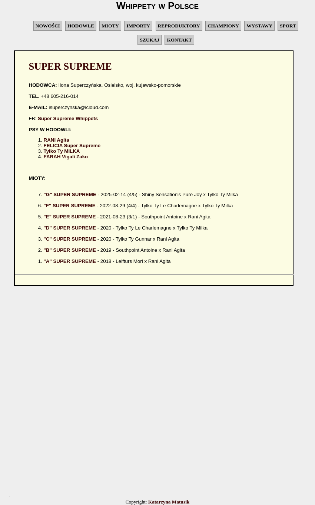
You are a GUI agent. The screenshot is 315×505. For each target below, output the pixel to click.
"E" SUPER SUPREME (70, 217)
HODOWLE (80, 26)
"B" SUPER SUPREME (70, 250)
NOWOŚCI (48, 26)
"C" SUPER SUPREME (70, 239)
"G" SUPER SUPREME (70, 194)
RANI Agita (56, 140)
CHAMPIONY (223, 26)
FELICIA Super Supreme (72, 145)
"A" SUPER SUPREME (70, 261)
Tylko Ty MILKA (62, 151)
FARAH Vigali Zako (66, 156)
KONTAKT (179, 40)
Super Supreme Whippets (68, 118)
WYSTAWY (259, 26)
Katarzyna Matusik (168, 502)
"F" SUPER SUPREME (70, 205)
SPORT (288, 26)
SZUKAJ (149, 40)
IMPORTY (138, 26)
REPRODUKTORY (179, 26)
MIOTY (110, 26)
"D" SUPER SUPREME (70, 228)
